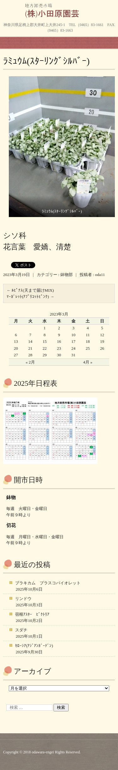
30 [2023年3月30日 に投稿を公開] (59, 355)
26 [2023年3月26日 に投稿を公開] (102, 348)
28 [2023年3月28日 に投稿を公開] (30, 355)
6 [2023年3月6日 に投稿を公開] (16, 334)
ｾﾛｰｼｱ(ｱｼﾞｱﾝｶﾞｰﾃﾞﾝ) (34, 645)
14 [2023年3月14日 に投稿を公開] (30, 341)
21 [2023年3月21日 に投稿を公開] (30, 348)
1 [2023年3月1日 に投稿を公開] (45, 328)
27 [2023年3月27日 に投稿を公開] (16, 355)
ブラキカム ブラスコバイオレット (48, 583)
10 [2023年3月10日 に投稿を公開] (73, 334)
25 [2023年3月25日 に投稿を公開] (88, 348)
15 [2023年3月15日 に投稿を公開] (44, 341)
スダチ (21, 630)
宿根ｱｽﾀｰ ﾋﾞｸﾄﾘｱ (32, 614)
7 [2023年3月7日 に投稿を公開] (30, 334)
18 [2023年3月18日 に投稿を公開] (88, 341)
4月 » (87, 362)
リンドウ (23, 598)
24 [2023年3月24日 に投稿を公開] (73, 348)
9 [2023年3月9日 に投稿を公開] (59, 334)
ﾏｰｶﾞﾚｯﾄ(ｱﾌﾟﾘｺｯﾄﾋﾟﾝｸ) (30, 296)
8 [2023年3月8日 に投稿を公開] (45, 334)
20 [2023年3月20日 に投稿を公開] (16, 348)
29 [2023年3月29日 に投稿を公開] (44, 355)
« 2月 (30, 362)
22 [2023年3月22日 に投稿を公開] (44, 348)
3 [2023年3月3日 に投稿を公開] (73, 328)
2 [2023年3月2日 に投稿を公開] (59, 328)
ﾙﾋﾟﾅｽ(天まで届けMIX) (30, 290)
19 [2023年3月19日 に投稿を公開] (102, 341)
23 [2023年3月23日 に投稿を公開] (59, 348)
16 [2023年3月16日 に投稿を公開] (59, 341)
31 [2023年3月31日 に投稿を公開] (73, 355)
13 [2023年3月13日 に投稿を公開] (16, 341)
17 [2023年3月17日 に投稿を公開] (73, 341)
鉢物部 (66, 274)
